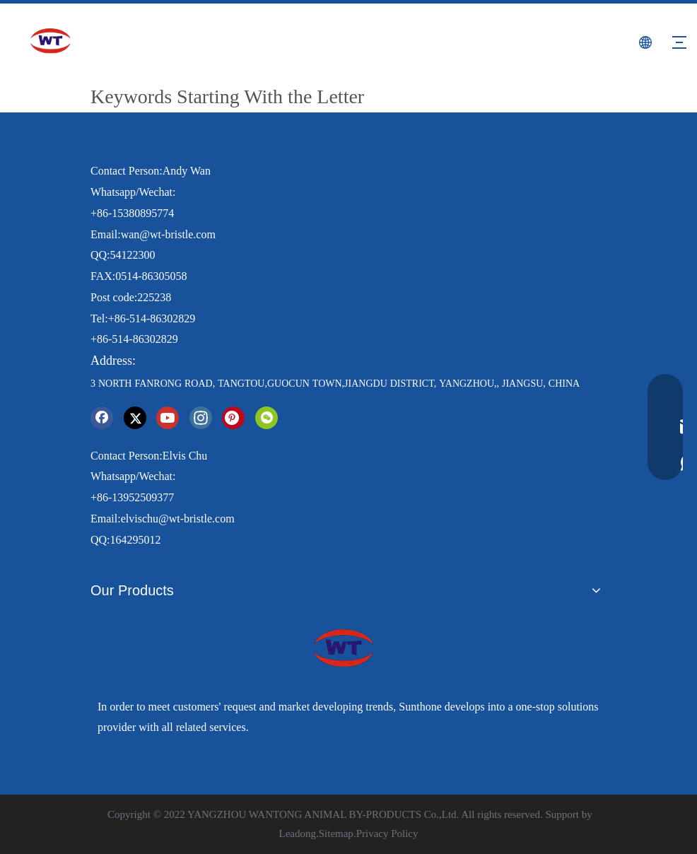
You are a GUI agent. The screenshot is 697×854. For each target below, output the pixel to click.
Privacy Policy (387, 833)
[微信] (266, 417)
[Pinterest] (233, 417)
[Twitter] (135, 417)
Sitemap (336, 833)
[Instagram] (200, 417)
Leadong (297, 833)
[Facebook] (101, 417)
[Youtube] (167, 417)
